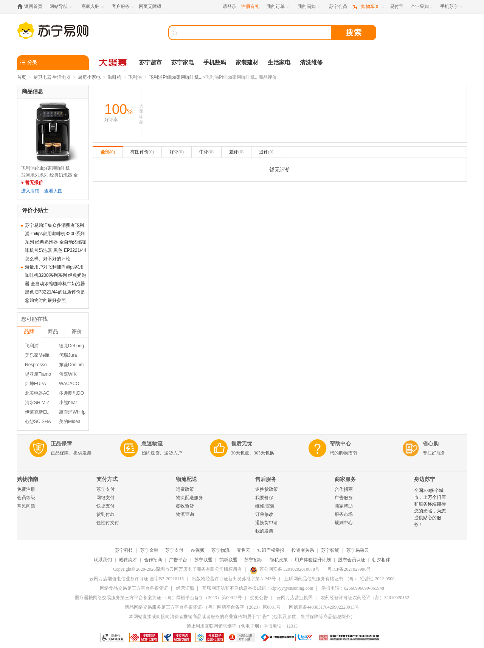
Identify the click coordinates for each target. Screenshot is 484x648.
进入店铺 (30, 191)
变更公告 (259, 597)
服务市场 (344, 514)
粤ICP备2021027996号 (349, 569)
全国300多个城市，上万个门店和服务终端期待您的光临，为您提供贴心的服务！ (430, 507)
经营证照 (185, 588)
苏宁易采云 (357, 550)
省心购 (431, 444)
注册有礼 (250, 6)
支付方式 (107, 479)
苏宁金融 (149, 550)
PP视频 (198, 550)
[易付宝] (396, 6)
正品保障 (61, 444)
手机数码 (214, 62)
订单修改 (264, 514)
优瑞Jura (68, 355)
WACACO (69, 383)
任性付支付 (107, 522)
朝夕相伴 (381, 559)
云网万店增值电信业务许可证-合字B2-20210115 (136, 578)
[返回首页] (31, 6)
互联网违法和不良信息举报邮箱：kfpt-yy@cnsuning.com (257, 588)
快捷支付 (105, 506)
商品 (53, 331)
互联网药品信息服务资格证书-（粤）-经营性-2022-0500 (339, 578)
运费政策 (185, 489)
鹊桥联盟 (228, 559)
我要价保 (264, 497)
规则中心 (344, 522)
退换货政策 (266, 489)
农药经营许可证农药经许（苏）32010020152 (365, 597)
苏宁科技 (124, 550)
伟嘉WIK (68, 374)
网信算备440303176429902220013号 (324, 607)
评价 (76, 331)
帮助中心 (340, 444)
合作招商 (344, 489)
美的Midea (70, 421)
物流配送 (186, 479)
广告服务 (344, 497)
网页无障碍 (150, 6)
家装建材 (247, 62)
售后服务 (265, 479)
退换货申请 (266, 522)
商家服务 (345, 479)
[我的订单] (278, 6)
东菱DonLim (71, 364)
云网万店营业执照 (294, 597)
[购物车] (368, 6)
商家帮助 (344, 506)
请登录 (229, 6)
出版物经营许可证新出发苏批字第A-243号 (234, 578)
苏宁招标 (253, 559)
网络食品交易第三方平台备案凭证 (134, 588)
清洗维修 (311, 62)
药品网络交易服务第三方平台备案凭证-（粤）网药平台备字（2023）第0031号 (203, 607)
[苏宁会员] (338, 6)
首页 (21, 77)
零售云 (243, 550)
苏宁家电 (182, 62)
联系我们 (103, 559)
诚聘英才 (128, 559)
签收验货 (185, 506)
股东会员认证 (351, 559)
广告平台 (178, 559)
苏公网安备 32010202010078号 (285, 569)
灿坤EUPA (35, 383)
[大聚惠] (113, 62)
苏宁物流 (220, 550)
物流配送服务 (189, 497)
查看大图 (53, 191)
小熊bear (68, 402)
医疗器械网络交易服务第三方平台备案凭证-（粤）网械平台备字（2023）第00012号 (158, 597)
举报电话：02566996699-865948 (352, 588)
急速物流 (152, 444)
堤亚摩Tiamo (38, 374)
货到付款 (105, 514)
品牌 (29, 331)
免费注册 (26, 489)
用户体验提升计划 (313, 559)
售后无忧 (241, 444)
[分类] (53, 62)
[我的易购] (309, 6)
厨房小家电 (89, 77)
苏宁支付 (105, 489)
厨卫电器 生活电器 (52, 77)
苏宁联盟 (203, 559)
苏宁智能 (330, 550)
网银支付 (105, 497)
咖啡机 (114, 77)
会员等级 (26, 497)
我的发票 (264, 531)
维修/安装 (265, 506)
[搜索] (255, 32)
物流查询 (185, 514)
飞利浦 (135, 77)
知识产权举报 (270, 550)
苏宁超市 (150, 62)
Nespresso (36, 364)
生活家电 (279, 62)
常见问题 (26, 506)
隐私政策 (279, 559)
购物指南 (27, 479)
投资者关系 (303, 550)
